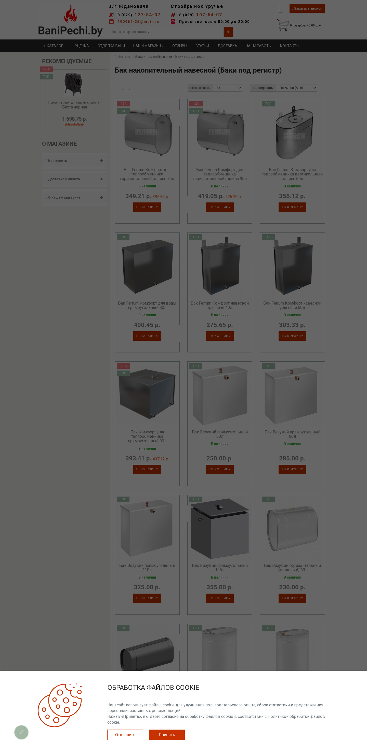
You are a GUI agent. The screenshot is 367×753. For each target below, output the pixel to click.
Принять (167, 734)
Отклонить (125, 734)
